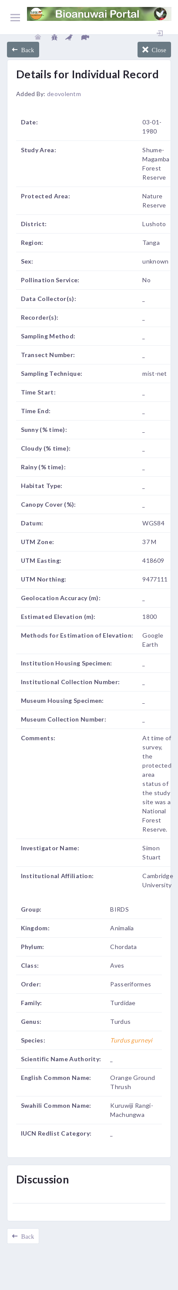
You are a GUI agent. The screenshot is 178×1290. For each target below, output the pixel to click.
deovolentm (64, 93)
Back (26, 50)
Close (157, 50)
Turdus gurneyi (131, 1040)
